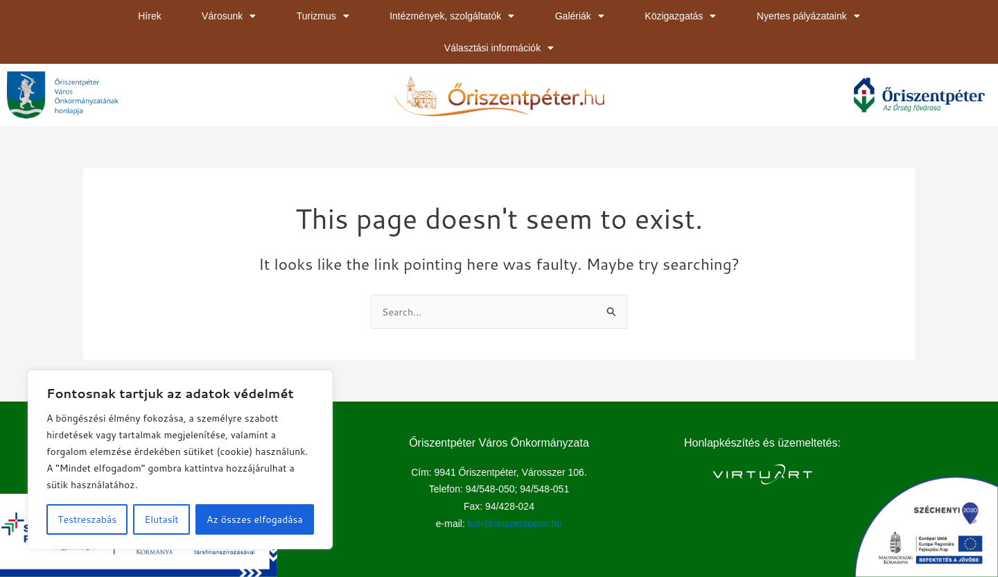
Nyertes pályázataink (808, 16)
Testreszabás (87, 519)
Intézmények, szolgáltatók (451, 16)
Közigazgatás (680, 16)
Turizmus (323, 16)
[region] (180, 459)
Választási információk (499, 48)
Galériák (579, 16)
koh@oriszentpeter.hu (515, 524)
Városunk (229, 16)
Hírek (149, 15)
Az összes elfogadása (255, 519)
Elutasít (162, 519)
